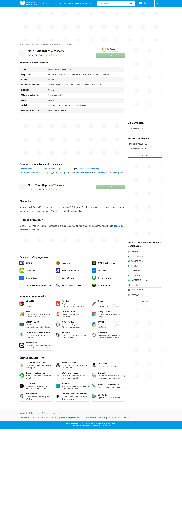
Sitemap (56, 413)
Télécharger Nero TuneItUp (108, 173)
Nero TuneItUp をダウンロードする (59, 169)
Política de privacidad (70, 418)
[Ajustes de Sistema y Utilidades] (41, 45)
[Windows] (26, 45)
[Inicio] (20, 45)
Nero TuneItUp (46, 50)
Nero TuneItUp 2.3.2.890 (138, 149)
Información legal (89, 418)
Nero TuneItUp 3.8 (135, 129)
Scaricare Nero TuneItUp (30, 169)
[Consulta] (116, 3)
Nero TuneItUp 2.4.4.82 (137, 144)
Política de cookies (50, 418)
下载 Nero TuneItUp (57, 173)
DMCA (102, 418)
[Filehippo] (28, 3)
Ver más (145, 155)
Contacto (35, 413)
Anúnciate (46, 413)
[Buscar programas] (131, 3)
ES (158, 3)
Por (32, 55)
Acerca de (24, 413)
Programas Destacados (80, 3)
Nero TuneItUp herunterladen (32, 173)
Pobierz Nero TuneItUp (88, 169)
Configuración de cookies (118, 418)
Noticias (46, 3)
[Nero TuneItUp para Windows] (63, 45)
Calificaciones (60, 3)
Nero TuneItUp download (81, 173)
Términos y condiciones (29, 418)
